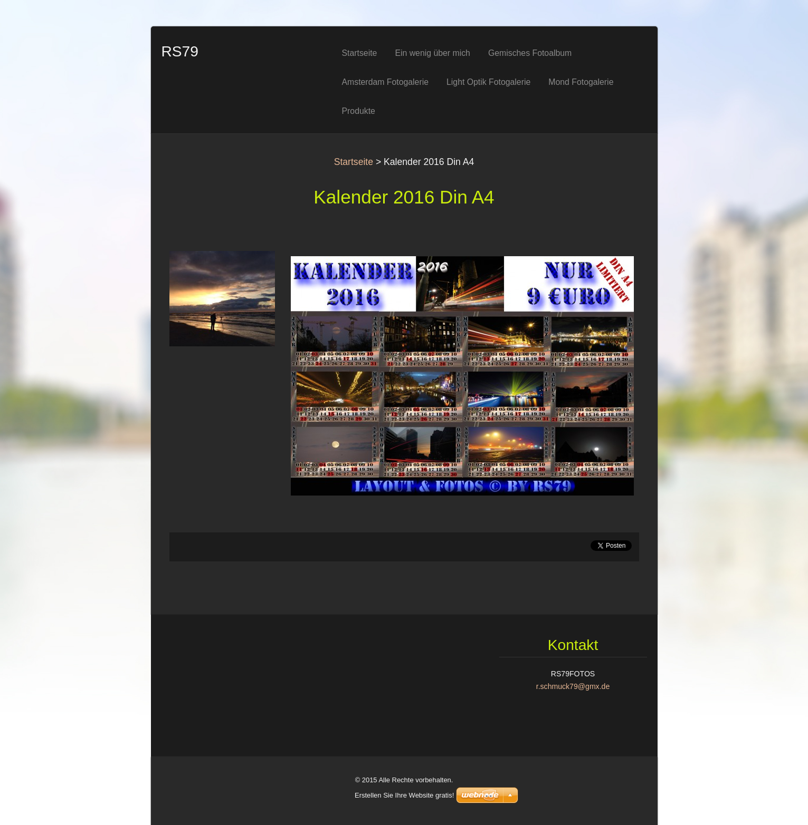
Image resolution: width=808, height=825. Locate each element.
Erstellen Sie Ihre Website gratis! (404, 795)
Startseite (353, 162)
